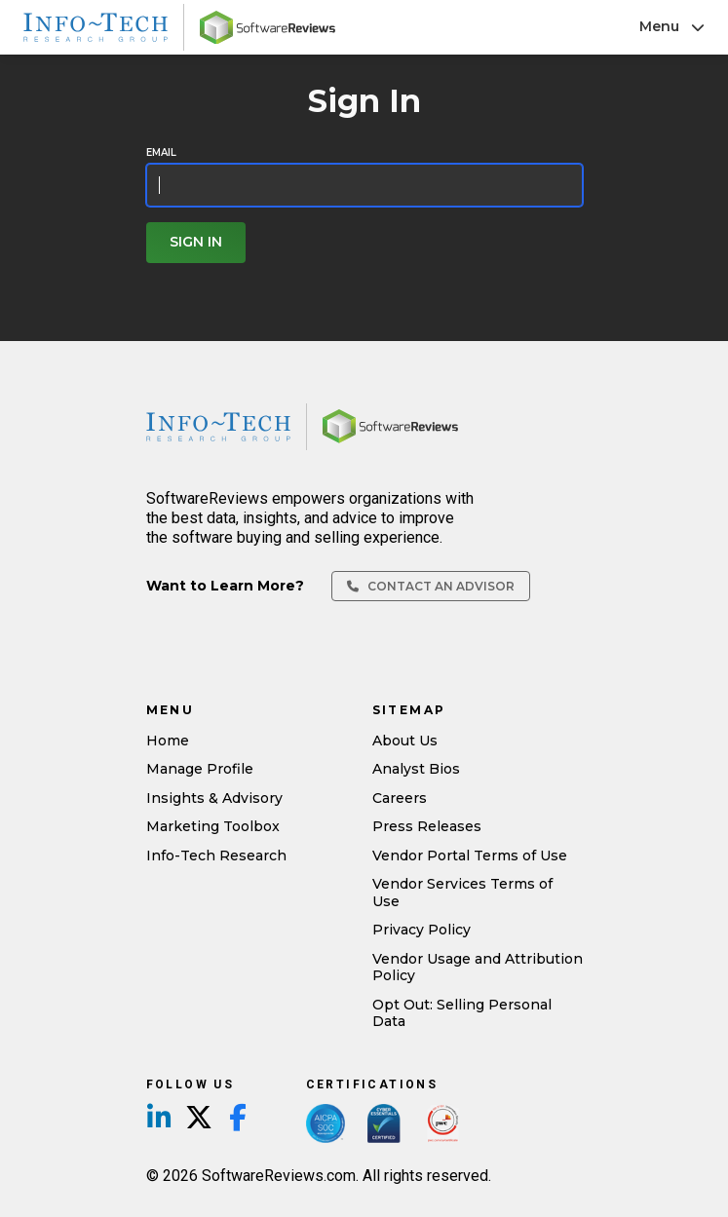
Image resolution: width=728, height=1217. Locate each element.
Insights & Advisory (214, 798)
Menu (672, 26)
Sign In (196, 241)
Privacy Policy (421, 929)
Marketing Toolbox (213, 826)
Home (167, 740)
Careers (399, 798)
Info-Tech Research (216, 855)
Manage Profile (199, 769)
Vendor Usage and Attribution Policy (477, 967)
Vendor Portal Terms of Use (469, 855)
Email (161, 153)
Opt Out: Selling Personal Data (462, 1013)
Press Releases (426, 826)
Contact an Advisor (431, 586)
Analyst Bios (416, 769)
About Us (405, 740)
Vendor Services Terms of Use (462, 892)
